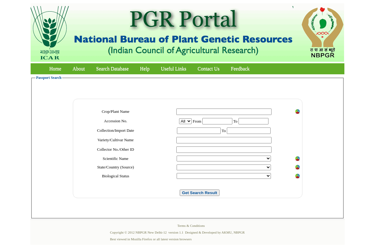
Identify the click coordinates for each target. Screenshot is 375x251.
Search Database (112, 68)
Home (55, 68)
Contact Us (209, 68)
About (79, 68)
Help (144, 68)
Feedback (240, 68)
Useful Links (173, 68)
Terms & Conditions (191, 225)
